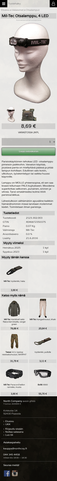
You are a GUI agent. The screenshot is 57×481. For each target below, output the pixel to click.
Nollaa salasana (14, 431)
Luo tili (9, 434)
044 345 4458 (11, 454)
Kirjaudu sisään (14, 428)
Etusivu (9, 421)
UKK (7, 424)
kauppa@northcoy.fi (15, 448)
